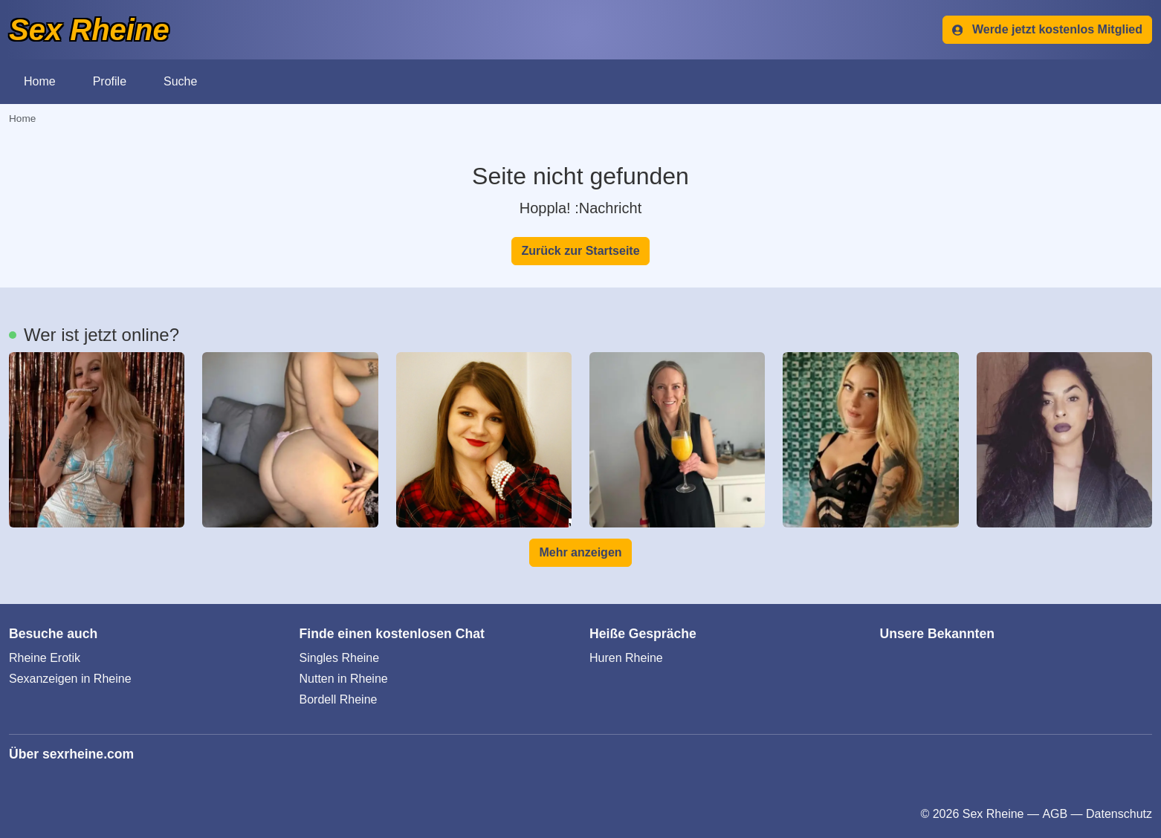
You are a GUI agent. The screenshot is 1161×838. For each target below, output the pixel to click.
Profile (109, 81)
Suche (180, 81)
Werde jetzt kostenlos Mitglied (1047, 29)
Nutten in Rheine (344, 678)
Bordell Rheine (339, 699)
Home (40, 81)
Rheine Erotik (44, 658)
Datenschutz (1119, 814)
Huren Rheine (626, 658)
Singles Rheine (340, 658)
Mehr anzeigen (580, 552)
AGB (1054, 814)
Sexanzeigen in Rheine (70, 678)
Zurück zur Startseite (580, 250)
